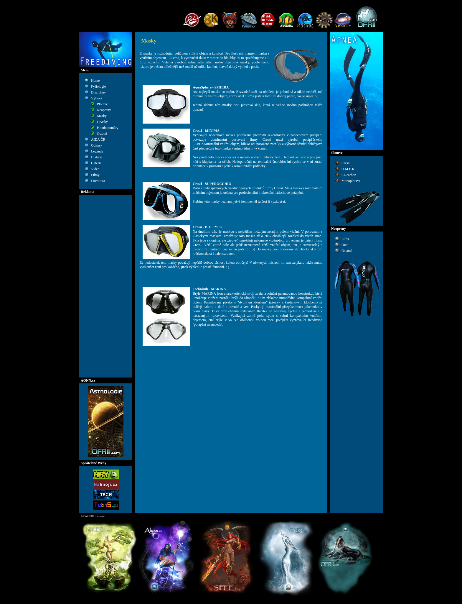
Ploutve (102, 104)
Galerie (96, 163)
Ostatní (102, 134)
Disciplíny (98, 92)
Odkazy (96, 145)
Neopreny (104, 110)
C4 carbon (348, 175)
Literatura (98, 181)
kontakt (101, 516)
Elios (345, 239)
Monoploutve (351, 181)
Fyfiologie (98, 86)
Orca (344, 245)
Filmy (95, 175)
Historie (97, 157)
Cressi (345, 163)
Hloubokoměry (107, 128)
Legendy (97, 151)
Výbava (96, 98)
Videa (95, 169)
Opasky (102, 122)
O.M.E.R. (348, 169)
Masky (102, 116)
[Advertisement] (105, 286)
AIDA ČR (98, 139)
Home (95, 80)
